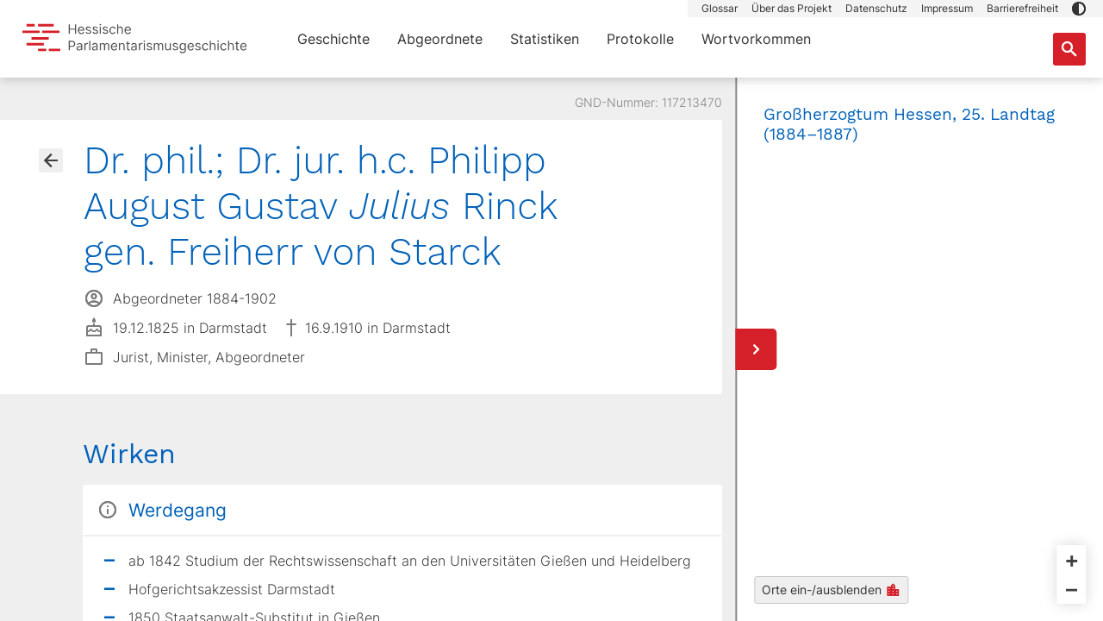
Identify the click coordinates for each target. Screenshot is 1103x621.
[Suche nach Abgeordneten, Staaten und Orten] (1069, 49)
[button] (1079, 9)
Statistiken (544, 38)
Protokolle (640, 38)
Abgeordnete (440, 38)
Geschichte (333, 38)
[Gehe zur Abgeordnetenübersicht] (51, 160)
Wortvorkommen (756, 38)
